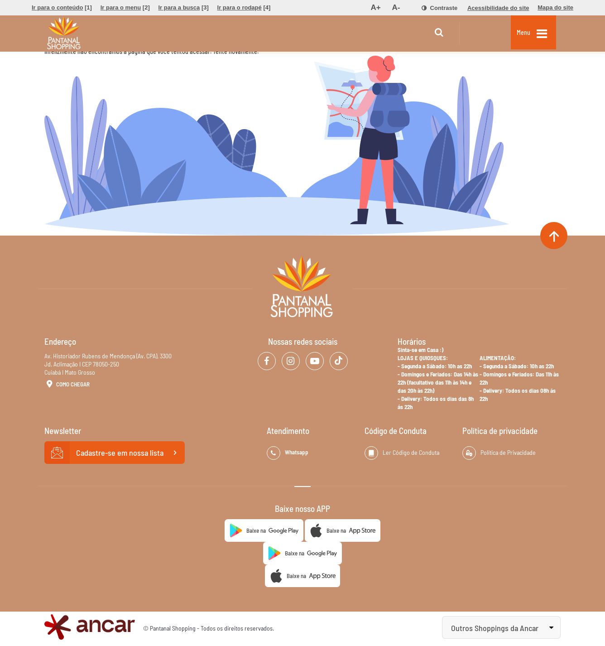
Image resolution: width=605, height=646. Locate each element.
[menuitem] (62, 7)
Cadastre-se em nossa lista (114, 452)
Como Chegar (67, 384)
